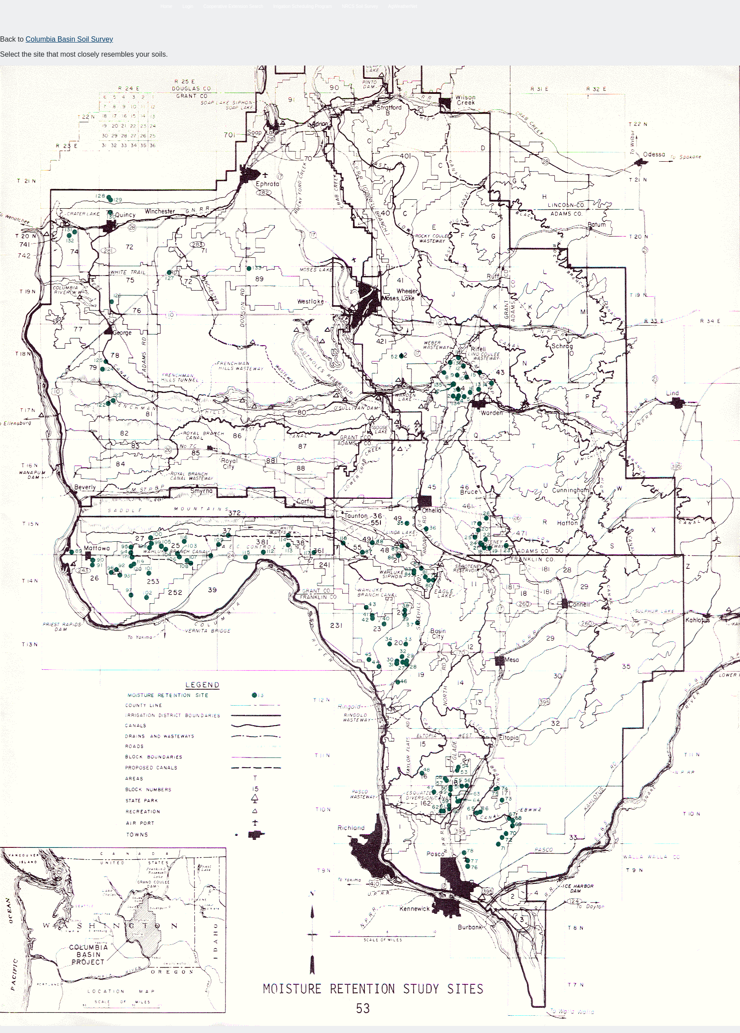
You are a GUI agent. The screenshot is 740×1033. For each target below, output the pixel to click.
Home (166, 6)
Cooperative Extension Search (233, 6)
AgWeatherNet (402, 6)
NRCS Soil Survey (360, 6)
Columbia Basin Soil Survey (69, 39)
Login (187, 6)
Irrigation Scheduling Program (302, 6)
